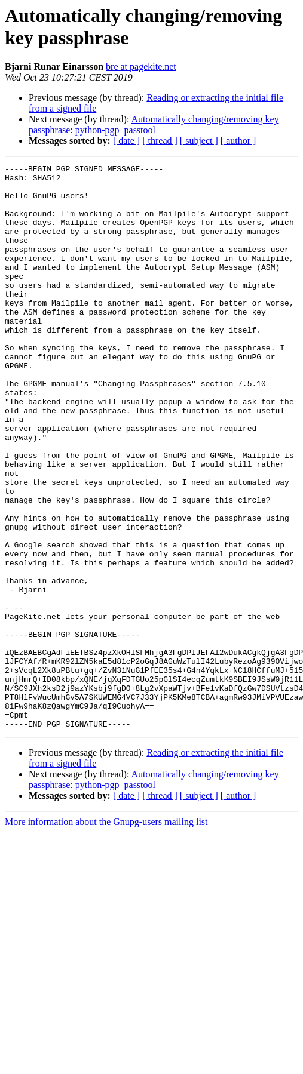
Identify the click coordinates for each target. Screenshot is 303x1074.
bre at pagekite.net (141, 66)
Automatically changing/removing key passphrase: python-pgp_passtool (154, 124)
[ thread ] (159, 141)
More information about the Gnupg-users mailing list (106, 935)
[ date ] (126, 141)
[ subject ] (199, 141)
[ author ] (238, 141)
